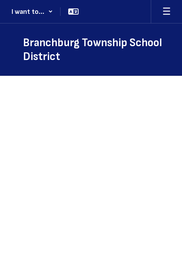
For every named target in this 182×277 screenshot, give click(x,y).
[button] (32, 11)
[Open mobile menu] (166, 11)
